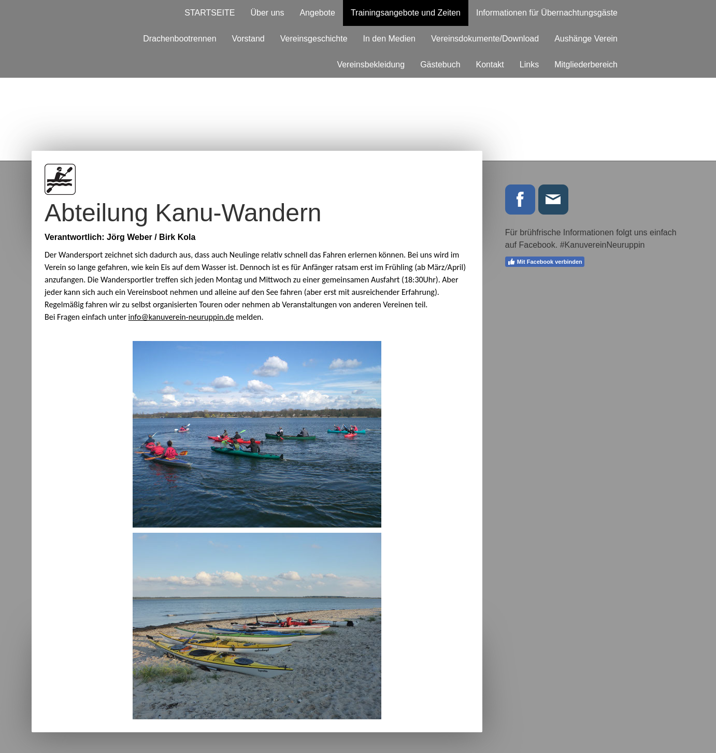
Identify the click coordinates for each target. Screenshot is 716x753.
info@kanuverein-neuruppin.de (181, 317)
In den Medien (389, 38)
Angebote (317, 12)
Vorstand (248, 38)
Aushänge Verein (586, 38)
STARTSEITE (209, 12)
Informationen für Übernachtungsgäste (547, 12)
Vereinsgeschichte (314, 38)
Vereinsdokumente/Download (485, 38)
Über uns (267, 12)
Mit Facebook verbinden (544, 262)
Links (529, 64)
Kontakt (490, 64)
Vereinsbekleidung (371, 64)
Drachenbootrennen (179, 38)
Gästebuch (440, 64)
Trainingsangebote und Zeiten (406, 12)
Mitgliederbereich (586, 64)
